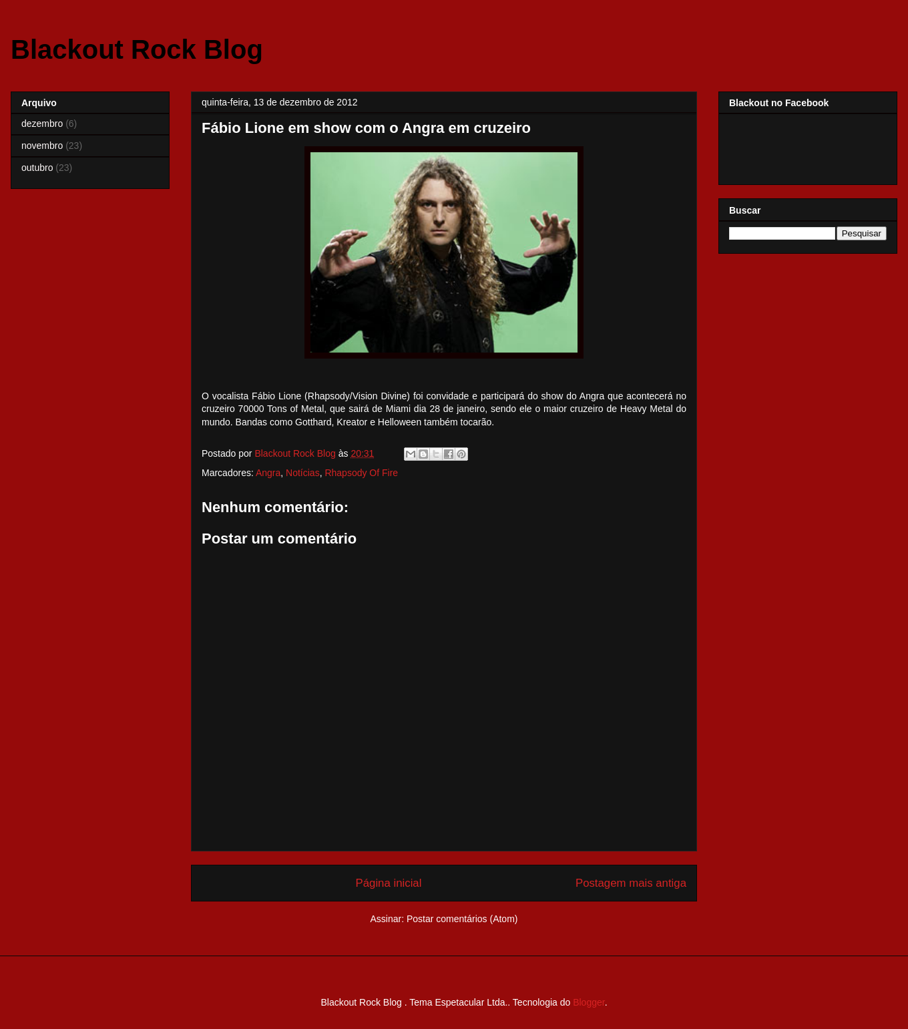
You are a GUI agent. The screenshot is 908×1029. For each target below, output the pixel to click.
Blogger (588, 1002)
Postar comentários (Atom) (462, 918)
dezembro (42, 123)
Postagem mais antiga (631, 883)
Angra (268, 472)
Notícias (303, 472)
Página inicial (389, 883)
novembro (42, 145)
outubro (37, 167)
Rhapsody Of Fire (361, 472)
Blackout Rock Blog (137, 49)
